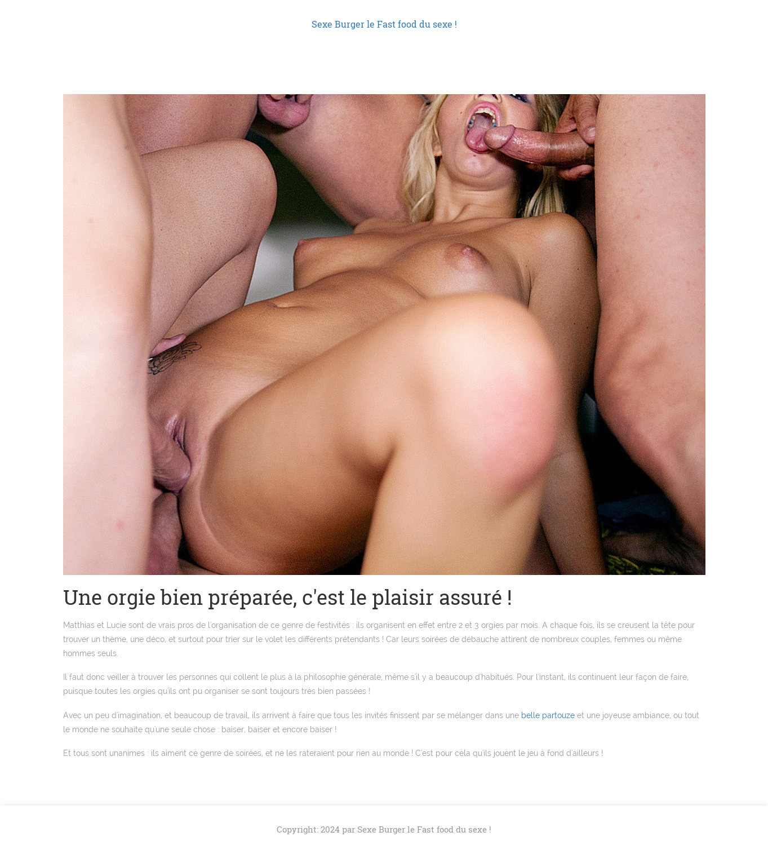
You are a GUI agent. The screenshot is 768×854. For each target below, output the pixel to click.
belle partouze (548, 715)
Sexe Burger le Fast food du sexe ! (384, 24)
